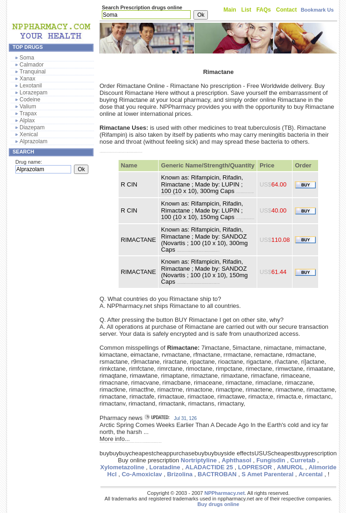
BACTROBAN (217, 474)
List (246, 10)
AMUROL (290, 467)
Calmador (32, 64)
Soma (27, 57)
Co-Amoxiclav (142, 474)
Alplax (27, 120)
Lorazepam (33, 92)
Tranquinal (33, 71)
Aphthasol (237, 460)
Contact (286, 10)
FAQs (263, 10)
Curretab (302, 460)
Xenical (29, 134)
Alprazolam (33, 141)
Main (230, 10)
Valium (28, 106)
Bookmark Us (317, 10)
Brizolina (180, 474)
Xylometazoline (122, 467)
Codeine (30, 99)
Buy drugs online (219, 504)
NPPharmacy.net (224, 493)
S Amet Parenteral (268, 474)
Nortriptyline (199, 460)
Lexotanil (31, 85)
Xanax (27, 78)
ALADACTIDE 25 (209, 467)
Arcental (311, 474)
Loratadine (164, 467)
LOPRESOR (255, 467)
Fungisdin (270, 460)
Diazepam (32, 127)
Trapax (28, 113)
